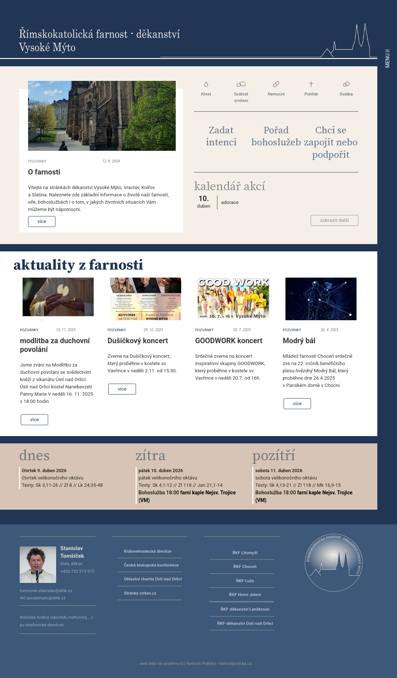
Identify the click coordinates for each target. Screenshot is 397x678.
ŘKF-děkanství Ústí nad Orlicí (245, 623)
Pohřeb (311, 89)
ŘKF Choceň (245, 566)
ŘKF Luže (245, 580)
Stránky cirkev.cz (140, 593)
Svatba (346, 89)
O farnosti (44, 172)
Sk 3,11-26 (47, 485)
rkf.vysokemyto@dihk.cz (43, 597)
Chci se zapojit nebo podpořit (331, 143)
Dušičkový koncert (138, 340)
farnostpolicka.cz (235, 663)
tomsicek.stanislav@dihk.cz (46, 590)
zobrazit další (334, 220)
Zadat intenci (221, 137)
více (42, 221)
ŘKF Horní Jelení (245, 594)
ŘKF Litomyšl (245, 552)
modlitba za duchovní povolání (55, 345)
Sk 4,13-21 (280, 485)
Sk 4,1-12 (162, 485)
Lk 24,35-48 (90, 485)
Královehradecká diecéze (148, 551)
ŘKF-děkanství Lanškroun (245, 609)
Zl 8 (68, 485)
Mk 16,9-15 (328, 485)
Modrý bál (299, 340)
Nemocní (276, 89)
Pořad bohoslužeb (276, 137)
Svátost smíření (241, 92)
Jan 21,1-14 (209, 485)
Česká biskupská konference (151, 565)
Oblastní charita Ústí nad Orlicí (153, 578)
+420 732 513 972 (77, 571)
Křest (206, 89)
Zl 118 (184, 485)
